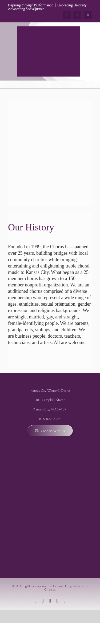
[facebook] (67, 15)
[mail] (57, 600)
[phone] (64, 600)
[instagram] (77, 15)
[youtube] (88, 15)
